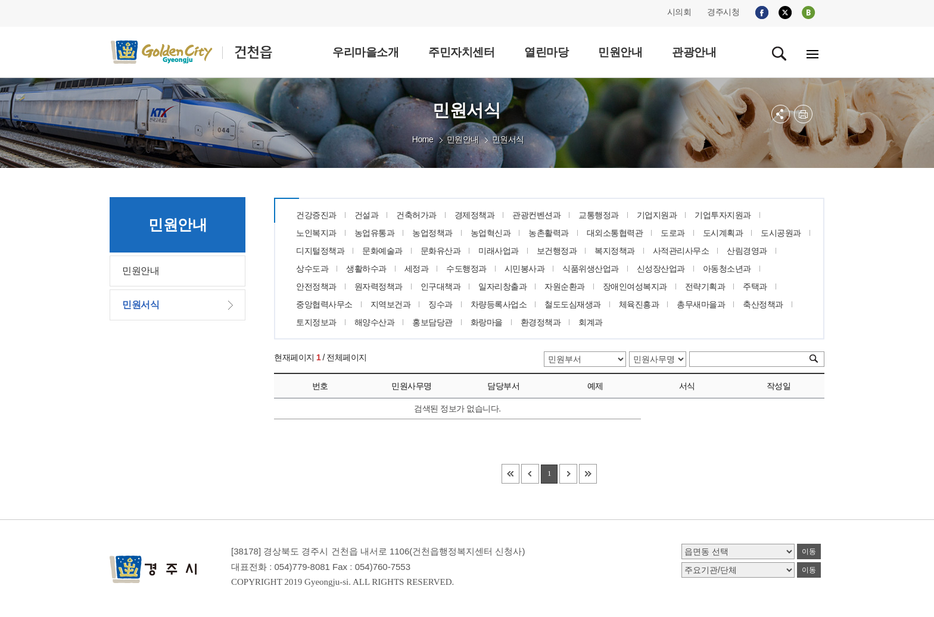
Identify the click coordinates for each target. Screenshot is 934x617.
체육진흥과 (639, 304)
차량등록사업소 (499, 304)
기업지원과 (657, 215)
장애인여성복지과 (635, 286)
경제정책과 (474, 215)
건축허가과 (416, 215)
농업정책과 (432, 233)
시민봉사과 (525, 268)
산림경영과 (747, 250)
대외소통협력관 (615, 233)
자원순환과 (564, 286)
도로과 (673, 233)
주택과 (755, 286)
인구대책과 (441, 286)
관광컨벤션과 (536, 215)
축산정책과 (763, 304)
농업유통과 (374, 233)
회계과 (590, 322)
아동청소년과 (727, 268)
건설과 (366, 215)
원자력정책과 (378, 286)
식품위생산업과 (590, 268)
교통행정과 (598, 215)
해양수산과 (374, 322)
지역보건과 (391, 304)
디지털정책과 (320, 250)
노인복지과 (316, 233)
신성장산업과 (661, 268)
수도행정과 (466, 268)
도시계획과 (723, 233)
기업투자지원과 (723, 215)
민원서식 (508, 139)
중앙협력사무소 (324, 304)
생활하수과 (366, 268)
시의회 (679, 12)
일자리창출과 (502, 286)
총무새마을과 (701, 304)
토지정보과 (316, 322)
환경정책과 (541, 322)
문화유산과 (441, 250)
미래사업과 (498, 250)
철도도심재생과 (572, 304)
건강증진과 (316, 215)
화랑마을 (487, 322)
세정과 (416, 268)
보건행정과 (557, 250)
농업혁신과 (491, 233)
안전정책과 (316, 286)
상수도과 (312, 268)
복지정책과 (614, 250)
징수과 (440, 304)
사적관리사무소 (681, 250)
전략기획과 (705, 286)
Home (422, 139)
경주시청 (723, 12)
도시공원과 (781, 233)
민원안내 (463, 139)
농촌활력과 (548, 233)
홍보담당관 (432, 322)
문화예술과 (382, 250)
